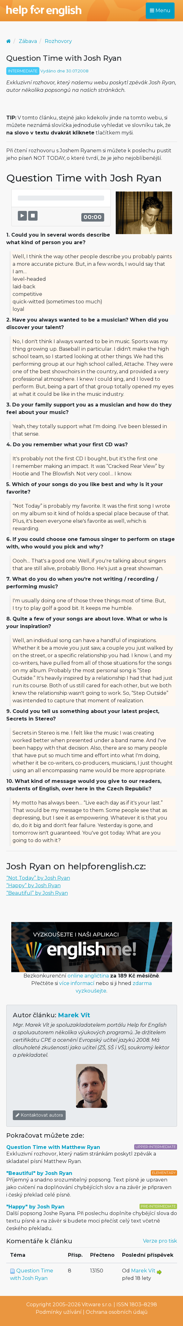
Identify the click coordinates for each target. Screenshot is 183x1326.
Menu (160, 10)
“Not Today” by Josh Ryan (38, 878)
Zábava (28, 41)
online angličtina (88, 976)
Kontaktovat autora (39, 1115)
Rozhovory (58, 41)
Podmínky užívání (59, 1312)
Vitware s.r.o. (97, 1305)
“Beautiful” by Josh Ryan (37, 893)
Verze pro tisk (160, 1241)
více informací (76, 983)
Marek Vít (74, 1015)
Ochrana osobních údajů (117, 1312)
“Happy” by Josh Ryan (33, 885)
